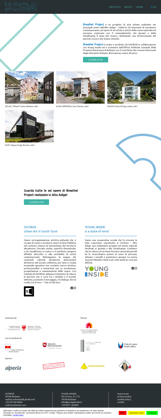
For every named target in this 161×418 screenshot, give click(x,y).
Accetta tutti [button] (152, 413)
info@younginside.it (71, 402)
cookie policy (124, 399)
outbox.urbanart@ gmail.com (20, 399)
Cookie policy (18, 415)
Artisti (128, 7)
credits (120, 402)
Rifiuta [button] (122, 413)
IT (152, 7)
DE (154, 7)
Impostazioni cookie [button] (136, 413)
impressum (123, 393)
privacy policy (124, 396)
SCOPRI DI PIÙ (95, 59)
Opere (139, 7)
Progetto (115, 7)
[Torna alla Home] (20, 7)
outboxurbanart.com (15, 405)
